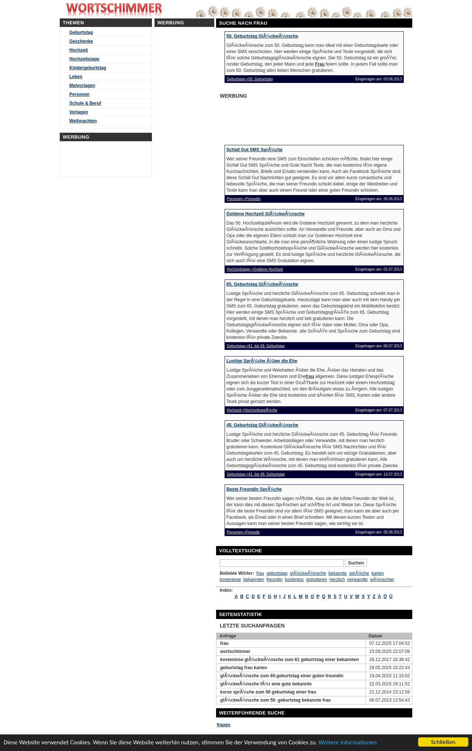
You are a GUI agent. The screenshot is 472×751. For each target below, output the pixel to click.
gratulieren (316, 579)
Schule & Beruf (85, 103)
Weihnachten (83, 121)
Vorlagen (78, 112)
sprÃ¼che (359, 573)
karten (378, 573)
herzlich (337, 579)
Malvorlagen (82, 85)
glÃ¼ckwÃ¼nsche (308, 573)
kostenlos (294, 579)
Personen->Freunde (243, 532)
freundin (274, 579)
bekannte (338, 573)
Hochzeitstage (84, 59)
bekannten (253, 579)
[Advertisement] (276, 119)
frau (260, 573)
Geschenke (81, 41)
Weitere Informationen (348, 742)
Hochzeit (78, 50)
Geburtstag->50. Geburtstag (250, 79)
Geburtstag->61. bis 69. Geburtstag (256, 346)
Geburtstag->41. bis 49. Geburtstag (256, 474)
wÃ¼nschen (382, 579)
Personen (79, 94)
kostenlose (230, 579)
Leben (75, 76)
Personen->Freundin (243, 199)
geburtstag (277, 573)
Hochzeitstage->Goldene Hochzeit (255, 269)
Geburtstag (81, 32)
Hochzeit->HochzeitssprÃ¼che (252, 410)
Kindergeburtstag (87, 67)
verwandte (357, 579)
